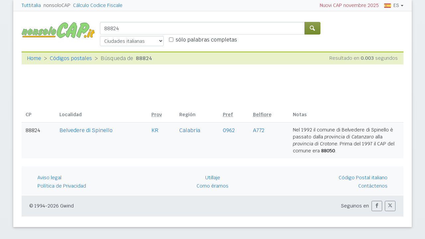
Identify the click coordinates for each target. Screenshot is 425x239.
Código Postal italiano (363, 178)
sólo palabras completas (206, 39)
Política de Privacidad (62, 186)
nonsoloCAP (56, 5)
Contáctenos (372, 186)
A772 (258, 130)
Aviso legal (49, 178)
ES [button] (391, 5)
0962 (229, 130)
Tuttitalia (31, 5)
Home (34, 58)
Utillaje (212, 178)
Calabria (189, 130)
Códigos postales (71, 58)
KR (154, 130)
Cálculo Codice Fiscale (98, 5)
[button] (377, 206)
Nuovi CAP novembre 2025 (349, 5)
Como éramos (212, 186)
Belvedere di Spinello (86, 130)
